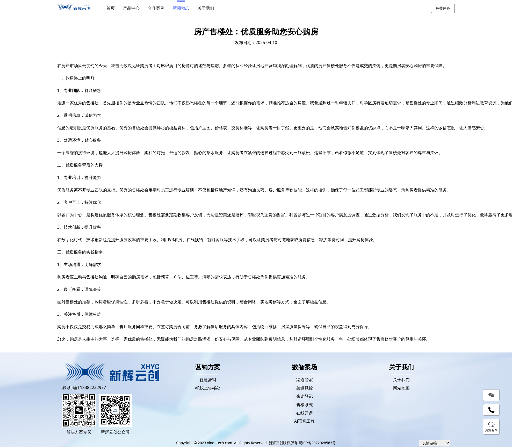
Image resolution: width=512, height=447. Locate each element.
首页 (112, 8)
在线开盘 (304, 413)
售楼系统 (304, 404)
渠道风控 (304, 388)
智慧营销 (207, 380)
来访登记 (304, 396)
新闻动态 (182, 8)
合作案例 (157, 8)
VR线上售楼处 (208, 388)
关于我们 (207, 8)
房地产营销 (266, 65)
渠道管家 (304, 380)
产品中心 (133, 8)
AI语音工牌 (304, 421)
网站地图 (401, 388)
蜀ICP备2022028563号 (317, 442)
